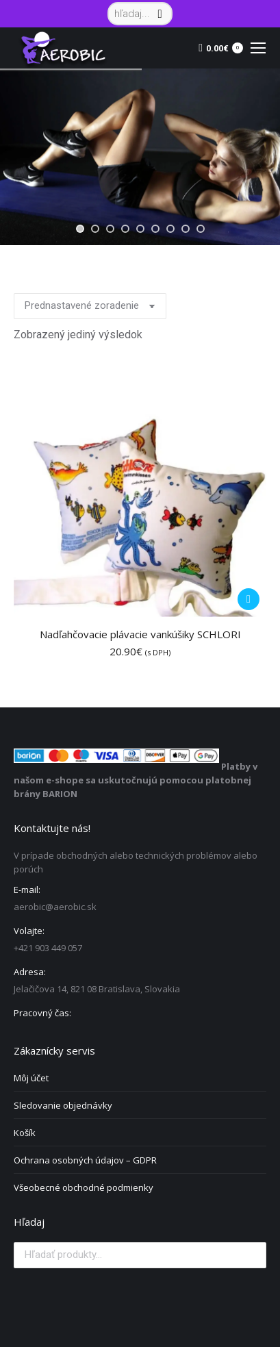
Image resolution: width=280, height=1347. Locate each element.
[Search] (140, 13)
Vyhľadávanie (252, 1255)
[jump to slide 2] (95, 229)
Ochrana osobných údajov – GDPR (85, 1160)
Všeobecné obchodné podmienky (83, 1187)
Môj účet (31, 1078)
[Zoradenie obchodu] (90, 306)
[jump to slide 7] (170, 229)
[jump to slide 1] (80, 229)
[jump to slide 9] (200, 229)
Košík (25, 1132)
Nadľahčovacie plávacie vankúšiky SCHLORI (140, 634)
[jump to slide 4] (125, 229)
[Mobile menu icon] (258, 48)
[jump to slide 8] (185, 229)
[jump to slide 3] (110, 229)
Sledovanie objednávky (63, 1105)
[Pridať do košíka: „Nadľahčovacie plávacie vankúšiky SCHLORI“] (248, 599)
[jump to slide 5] (140, 229)
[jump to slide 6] (155, 229)
